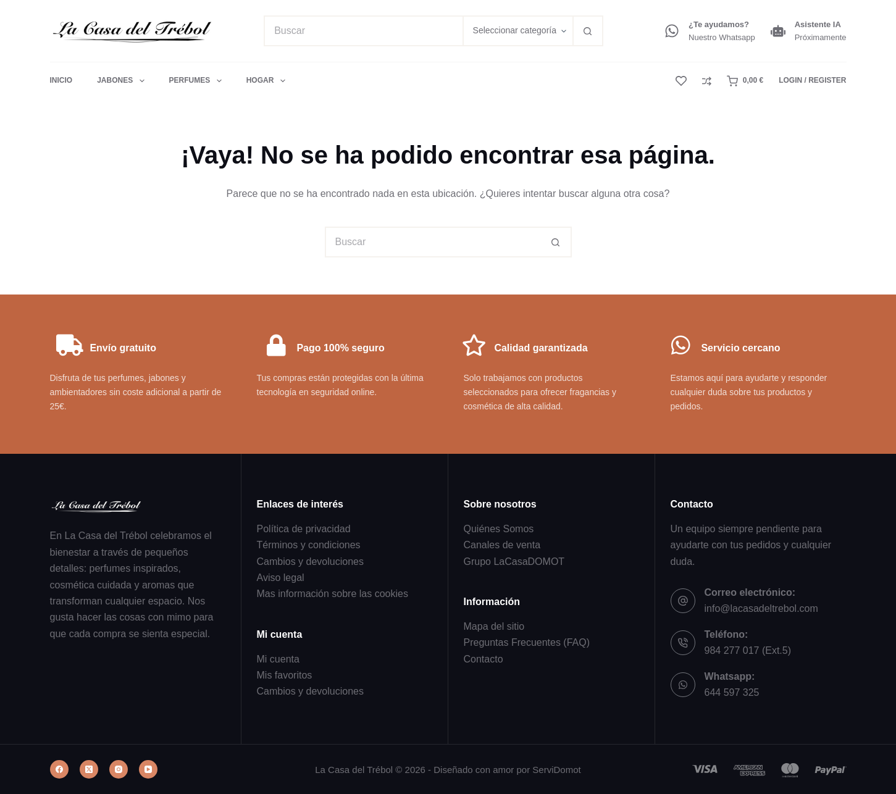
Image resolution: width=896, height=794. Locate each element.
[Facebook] (59, 769)
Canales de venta (502, 545)
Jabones (123, 80)
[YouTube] (148, 769)
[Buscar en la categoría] (517, 30)
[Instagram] (118, 769)
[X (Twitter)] (89, 769)
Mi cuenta (278, 659)
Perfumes (198, 80)
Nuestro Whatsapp (722, 37)
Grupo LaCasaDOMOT (514, 561)
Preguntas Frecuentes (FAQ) (527, 642)
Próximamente (821, 37)
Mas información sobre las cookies (332, 593)
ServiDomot (556, 769)
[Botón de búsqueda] (587, 30)
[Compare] (706, 81)
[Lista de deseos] (681, 80)
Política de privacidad (304, 529)
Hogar (265, 80)
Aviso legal (280, 577)
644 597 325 (732, 692)
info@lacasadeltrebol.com (761, 608)
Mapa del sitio (494, 626)
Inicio (61, 80)
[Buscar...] (363, 30)
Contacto (483, 659)
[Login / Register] (812, 81)
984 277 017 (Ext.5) (748, 650)
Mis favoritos (284, 675)
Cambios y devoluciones (310, 561)
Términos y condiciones (309, 545)
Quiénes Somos (499, 529)
